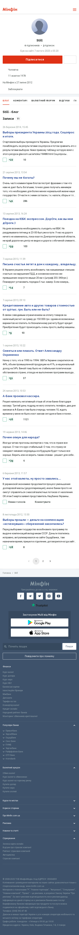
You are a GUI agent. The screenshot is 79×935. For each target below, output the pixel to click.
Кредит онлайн (10, 709)
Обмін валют (9, 773)
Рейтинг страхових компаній (16, 851)
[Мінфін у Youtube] (58, 596)
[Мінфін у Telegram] (30, 596)
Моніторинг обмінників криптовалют (20, 716)
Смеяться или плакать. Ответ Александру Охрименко (32, 352)
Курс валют (8, 672)
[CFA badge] (10, 870)
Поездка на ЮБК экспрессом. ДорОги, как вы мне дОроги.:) (38, 221)
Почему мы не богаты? (19, 177)
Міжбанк (7, 694)
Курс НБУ (7, 683)
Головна (7, 573)
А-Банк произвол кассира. (21, 396)
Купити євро (9, 788)
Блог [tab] (6, 102)
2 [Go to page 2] (43, 561)
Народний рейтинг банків (15, 712)
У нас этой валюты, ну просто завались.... (32, 478)
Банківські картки (11, 687)
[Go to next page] (50, 561)
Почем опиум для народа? (21, 437)
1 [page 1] (36, 561)
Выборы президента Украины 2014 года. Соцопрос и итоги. (38, 134)
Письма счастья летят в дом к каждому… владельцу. (39, 264)
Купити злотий (10, 791)
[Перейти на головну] (10, 10)
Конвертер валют (11, 705)
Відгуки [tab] (64, 101)
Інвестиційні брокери (13, 690)
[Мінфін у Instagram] (49, 596)
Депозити (7, 698)
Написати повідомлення (70, 60)
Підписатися (32, 59)
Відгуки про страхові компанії (17, 847)
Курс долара (9, 676)
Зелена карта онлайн (13, 844)
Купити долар (9, 784)
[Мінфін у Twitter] (39, 596)
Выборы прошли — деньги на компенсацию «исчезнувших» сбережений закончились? (33, 522)
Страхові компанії (11, 858)
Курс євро (7, 679)
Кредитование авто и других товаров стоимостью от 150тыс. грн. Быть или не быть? (39, 307)
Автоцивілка (9, 855)
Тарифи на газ (9, 701)
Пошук (69, 646)
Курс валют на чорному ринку (17, 780)
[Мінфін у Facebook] (20, 596)
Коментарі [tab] (20, 101)
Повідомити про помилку (39, 656)
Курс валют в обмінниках (15, 777)
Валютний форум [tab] (43, 101)
